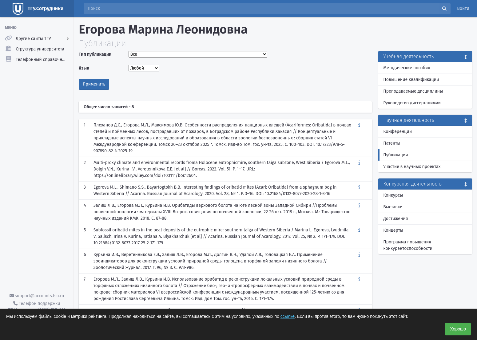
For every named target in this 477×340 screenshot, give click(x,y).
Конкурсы (393, 195)
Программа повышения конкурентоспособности (407, 245)
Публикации (395, 155)
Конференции (397, 131)
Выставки (392, 207)
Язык (84, 68)
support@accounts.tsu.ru (37, 295)
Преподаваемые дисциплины (413, 91)
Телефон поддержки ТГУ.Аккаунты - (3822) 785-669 (37, 307)
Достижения (395, 218)
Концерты (393, 230)
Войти (463, 8)
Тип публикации (95, 54)
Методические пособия (406, 67)
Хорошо (458, 328)
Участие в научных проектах (411, 166)
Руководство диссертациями (412, 103)
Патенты (391, 143)
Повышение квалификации (411, 79)
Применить (94, 84)
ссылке (287, 316)
